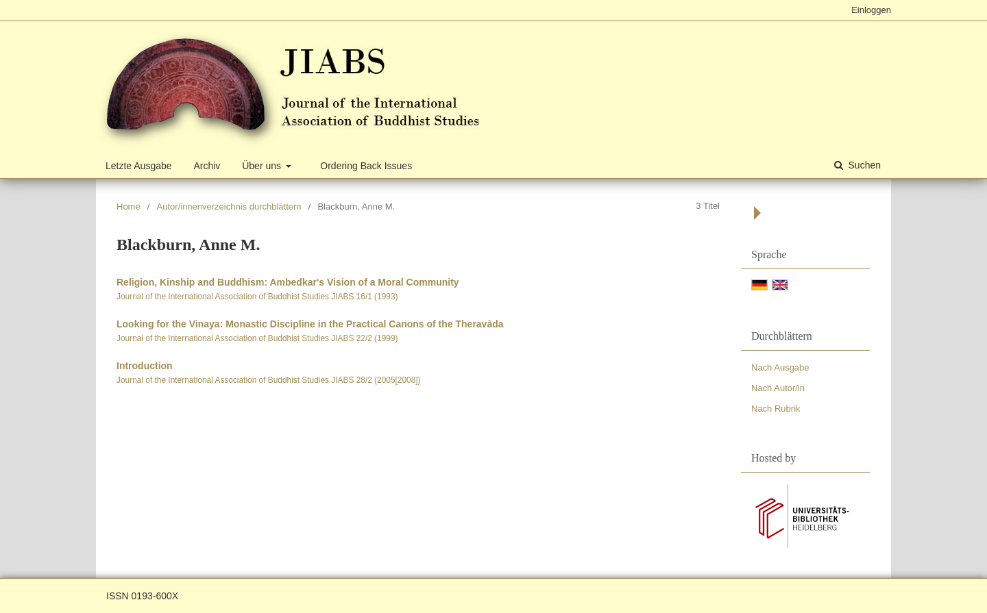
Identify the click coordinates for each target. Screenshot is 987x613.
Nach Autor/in (778, 388)
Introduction (145, 365)
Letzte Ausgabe (139, 165)
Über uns (263, 165)
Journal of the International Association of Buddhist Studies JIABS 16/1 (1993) (257, 296)
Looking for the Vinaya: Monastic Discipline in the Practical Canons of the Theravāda (310, 323)
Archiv (206, 165)
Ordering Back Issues (366, 165)
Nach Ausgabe (780, 367)
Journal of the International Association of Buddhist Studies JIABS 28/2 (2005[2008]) (269, 380)
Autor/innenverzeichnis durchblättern (229, 206)
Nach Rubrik (776, 408)
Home (129, 206)
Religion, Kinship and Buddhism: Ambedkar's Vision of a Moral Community (288, 282)
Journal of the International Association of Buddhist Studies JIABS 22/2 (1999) (257, 338)
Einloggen (871, 10)
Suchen (863, 165)
